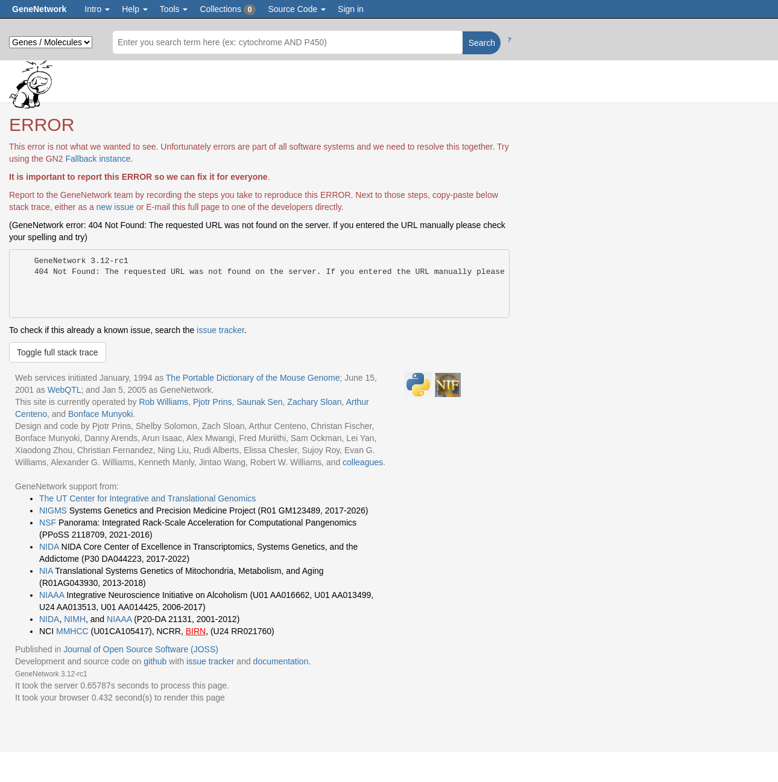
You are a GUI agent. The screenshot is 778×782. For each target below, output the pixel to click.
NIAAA (51, 595)
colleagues (363, 462)
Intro (97, 9)
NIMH (75, 619)
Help (135, 9)
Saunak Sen (259, 402)
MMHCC (72, 631)
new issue (115, 207)
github (155, 661)
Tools (174, 9)
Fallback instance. (99, 159)
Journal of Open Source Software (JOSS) (140, 649)
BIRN (196, 631)
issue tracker (220, 330)
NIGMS (53, 510)
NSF (47, 522)
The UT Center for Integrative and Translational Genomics (147, 498)
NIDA (49, 547)
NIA (46, 571)
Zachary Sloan (314, 402)
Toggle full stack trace (57, 352)
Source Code (297, 9)
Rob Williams (163, 402)
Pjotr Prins (212, 402)
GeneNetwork (39, 9)
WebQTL (64, 390)
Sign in (351, 9)
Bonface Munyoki (100, 414)
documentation (281, 661)
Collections (228, 9)
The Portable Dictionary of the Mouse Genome (253, 378)
